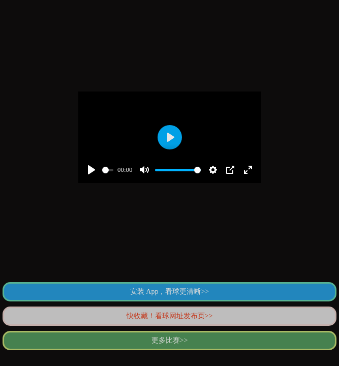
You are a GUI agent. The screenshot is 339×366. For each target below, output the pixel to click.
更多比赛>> (169, 340)
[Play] (91, 170)
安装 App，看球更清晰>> (169, 291)
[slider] (108, 170)
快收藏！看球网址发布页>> (170, 316)
